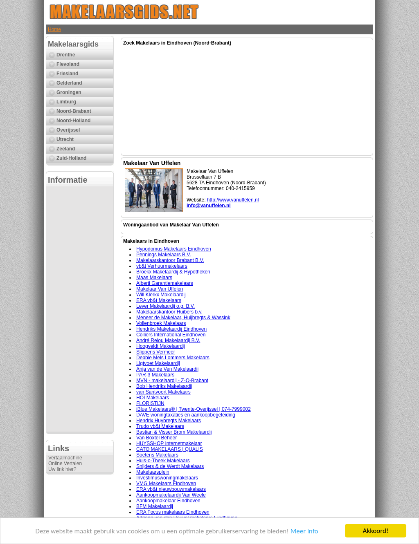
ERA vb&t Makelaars (158, 300)
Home (54, 29)
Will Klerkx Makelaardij (161, 295)
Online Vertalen (65, 463)
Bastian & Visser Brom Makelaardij (174, 432)
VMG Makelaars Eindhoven (166, 483)
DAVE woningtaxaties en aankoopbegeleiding (185, 415)
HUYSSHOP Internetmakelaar (169, 443)
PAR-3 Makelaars (155, 375)
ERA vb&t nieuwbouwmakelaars (171, 489)
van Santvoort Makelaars (163, 392)
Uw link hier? (62, 469)
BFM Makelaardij (154, 506)
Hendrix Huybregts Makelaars (168, 420)
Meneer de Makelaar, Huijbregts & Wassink (183, 317)
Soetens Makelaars (157, 455)
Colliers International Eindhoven (170, 335)
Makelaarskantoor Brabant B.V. (170, 260)
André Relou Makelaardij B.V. (168, 340)
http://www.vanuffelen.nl (233, 200)
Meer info (304, 531)
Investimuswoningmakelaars (167, 478)
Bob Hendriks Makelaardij (164, 386)
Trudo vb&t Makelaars (160, 426)
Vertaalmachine (65, 458)
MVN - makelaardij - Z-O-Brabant (172, 380)
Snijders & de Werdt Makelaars (170, 466)
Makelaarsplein (152, 472)
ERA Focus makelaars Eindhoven (173, 512)
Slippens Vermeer (155, 352)
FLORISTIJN (150, 403)
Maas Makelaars (154, 277)
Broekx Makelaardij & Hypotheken (173, 272)
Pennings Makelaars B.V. (163, 254)
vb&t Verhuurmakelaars (161, 266)
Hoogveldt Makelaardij (160, 346)
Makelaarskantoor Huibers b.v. (169, 312)
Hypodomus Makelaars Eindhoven (173, 249)
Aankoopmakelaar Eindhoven (168, 501)
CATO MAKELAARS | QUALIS (169, 449)
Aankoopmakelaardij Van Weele (171, 495)
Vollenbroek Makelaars (161, 323)
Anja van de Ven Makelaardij (167, 369)
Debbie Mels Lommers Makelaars (173, 357)
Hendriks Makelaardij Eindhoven (171, 329)
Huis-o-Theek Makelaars (163, 460)
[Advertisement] (80, 309)
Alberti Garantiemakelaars (164, 283)
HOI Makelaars (152, 398)
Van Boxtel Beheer (156, 438)
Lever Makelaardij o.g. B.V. (165, 306)
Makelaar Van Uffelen (159, 289)
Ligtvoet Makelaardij (158, 363)
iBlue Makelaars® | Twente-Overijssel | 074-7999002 (193, 409)
